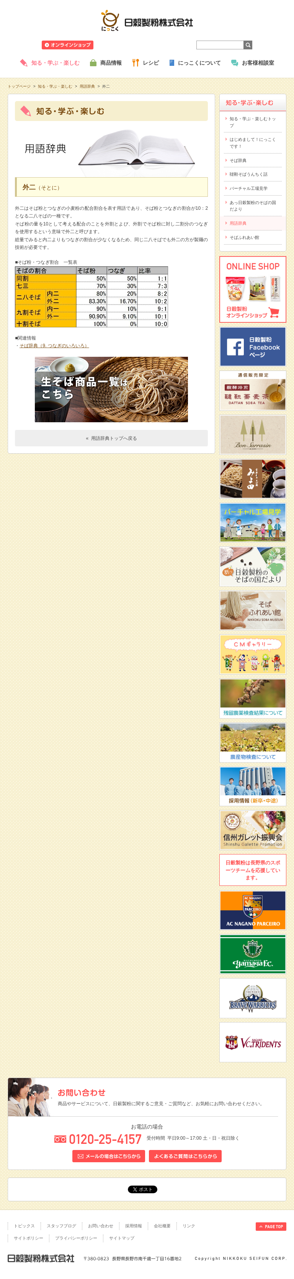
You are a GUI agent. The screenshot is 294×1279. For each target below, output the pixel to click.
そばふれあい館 (244, 237)
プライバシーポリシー (76, 1238)
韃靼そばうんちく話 (249, 174)
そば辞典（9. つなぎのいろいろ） (54, 345)
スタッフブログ (61, 1225)
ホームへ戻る (267, 4)
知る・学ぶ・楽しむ (55, 63)
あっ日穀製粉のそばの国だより (253, 206)
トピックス (24, 1225)
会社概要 (162, 1225)
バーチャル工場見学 (249, 188)
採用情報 (133, 1225)
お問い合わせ (100, 1225)
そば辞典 (238, 160)
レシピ (151, 63)
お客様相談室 (258, 63)
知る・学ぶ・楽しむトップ (253, 122)
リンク (189, 1225)
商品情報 (111, 63)
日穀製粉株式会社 (147, 20)
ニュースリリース (119, 44)
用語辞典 (87, 86)
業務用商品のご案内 (166, 44)
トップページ (19, 86)
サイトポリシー (28, 1238)
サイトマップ (121, 1238)
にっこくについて (199, 63)
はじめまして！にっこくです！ (253, 143)
